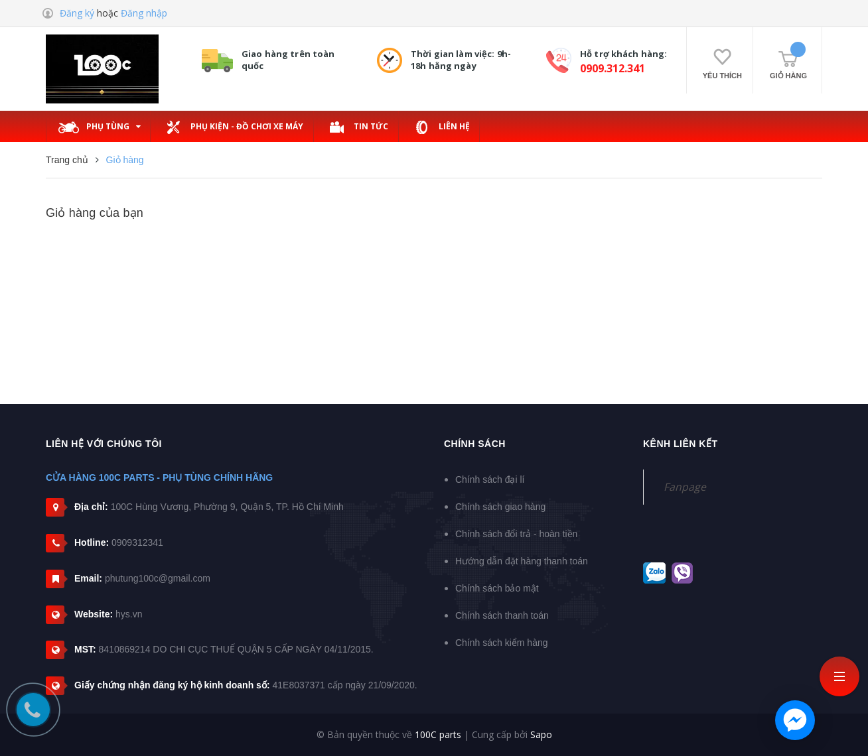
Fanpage (685, 486)
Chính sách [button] (475, 443)
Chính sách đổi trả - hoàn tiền (516, 534)
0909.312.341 (612, 68)
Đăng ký (77, 13)
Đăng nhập (144, 13)
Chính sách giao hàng (500, 506)
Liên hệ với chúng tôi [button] (104, 443)
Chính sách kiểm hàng (501, 642)
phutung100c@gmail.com (157, 578)
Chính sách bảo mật (497, 588)
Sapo (541, 734)
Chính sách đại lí (490, 479)
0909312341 (137, 542)
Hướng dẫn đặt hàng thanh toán (521, 561)
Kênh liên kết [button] (680, 443)
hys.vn (128, 614)
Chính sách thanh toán (502, 615)
